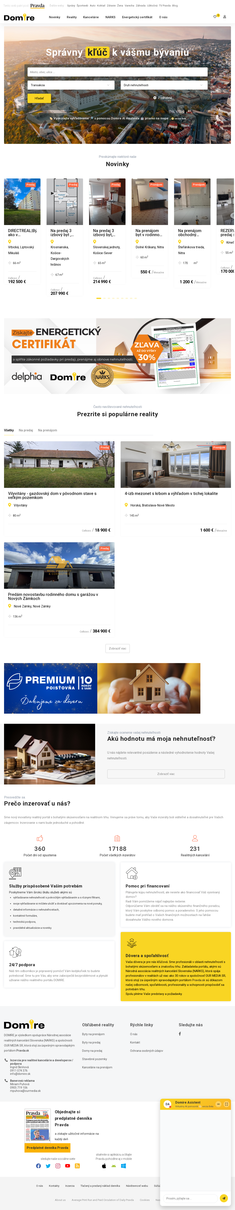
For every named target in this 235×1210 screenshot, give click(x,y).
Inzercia (69, 1162)
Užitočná (152, 5)
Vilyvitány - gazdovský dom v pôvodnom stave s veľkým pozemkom (52, 473)
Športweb (82, 5)
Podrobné (162, 98)
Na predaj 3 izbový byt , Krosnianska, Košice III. (168, 231)
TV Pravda (165, 5)
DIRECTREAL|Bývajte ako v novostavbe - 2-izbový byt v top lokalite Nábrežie (58, 233)
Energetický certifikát (137, 17)
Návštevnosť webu (137, 1162)
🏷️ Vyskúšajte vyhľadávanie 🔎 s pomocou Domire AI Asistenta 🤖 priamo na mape (108, 118)
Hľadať (39, 98)
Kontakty (54, 1162)
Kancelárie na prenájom (97, 1044)
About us (60, 1177)
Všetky (9, 407)
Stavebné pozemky (94, 1036)
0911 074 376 (19, 1047)
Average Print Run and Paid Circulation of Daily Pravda (103, 1177)
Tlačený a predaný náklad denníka (100, 1162)
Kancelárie (91, 17)
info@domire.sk (20, 1051)
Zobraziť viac (117, 625)
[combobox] (118, 71)
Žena (120, 5)
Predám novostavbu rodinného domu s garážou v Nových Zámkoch (53, 574)
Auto (93, 5)
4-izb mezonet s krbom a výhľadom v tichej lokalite (171, 471)
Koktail (101, 5)
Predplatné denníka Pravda (47, 1125)
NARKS (110, 17)
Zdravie (111, 5)
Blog (175, 5)
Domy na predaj (92, 1028)
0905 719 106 (19, 1064)
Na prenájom (47, 407)
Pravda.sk (198, 957)
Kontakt (135, 1019)
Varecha (129, 5)
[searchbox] (118, 72)
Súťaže (158, 1162)
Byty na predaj (91, 1019)
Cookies (145, 1177)
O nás (163, 17)
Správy (71, 5)
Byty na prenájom (93, 1011)
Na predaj (26, 407)
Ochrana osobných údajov (146, 1028)
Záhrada (141, 5)
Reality (72, 17)
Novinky (54, 17)
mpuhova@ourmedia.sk (25, 1068)
